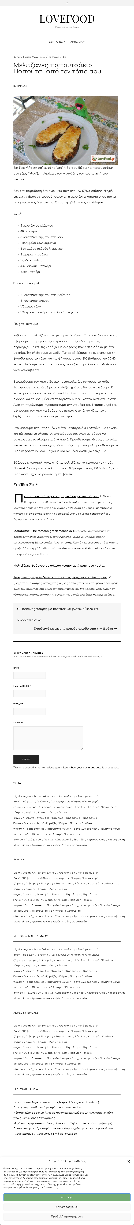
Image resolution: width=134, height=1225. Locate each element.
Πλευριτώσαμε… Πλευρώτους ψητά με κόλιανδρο (45, 1133)
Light (16, 796)
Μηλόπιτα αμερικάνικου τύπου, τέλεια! (38, 1123)
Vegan (27, 796)
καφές (57, 845)
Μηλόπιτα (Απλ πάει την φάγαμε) (91, 1123)
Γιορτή (76, 801)
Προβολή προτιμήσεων (67, 1216)
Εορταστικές (64, 807)
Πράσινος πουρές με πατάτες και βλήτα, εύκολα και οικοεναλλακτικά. (58, 614)
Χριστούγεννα (41, 845)
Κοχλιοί (30, 812)
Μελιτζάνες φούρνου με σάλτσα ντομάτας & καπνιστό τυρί (57, 565)
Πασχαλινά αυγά (58, 829)
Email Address (22, 686)
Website (18, 704)
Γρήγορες (32, 807)
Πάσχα (74, 823)
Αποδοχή (67, 1197)
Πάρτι (63, 823)
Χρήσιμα (77, 41)
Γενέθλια (42, 801)
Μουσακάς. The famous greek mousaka (42, 531)
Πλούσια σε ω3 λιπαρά (47, 834)
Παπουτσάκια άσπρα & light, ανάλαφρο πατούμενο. (61, 496)
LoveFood (67, 18)
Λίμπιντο (28, 818)
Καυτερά (94, 807)
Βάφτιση (29, 801)
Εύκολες (80, 807)
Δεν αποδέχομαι (67, 1207)
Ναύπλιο (58, 818)
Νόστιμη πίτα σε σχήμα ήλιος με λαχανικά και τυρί (46, 1112)
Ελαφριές (46, 807)
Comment (19, 722)
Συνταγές (57, 41)
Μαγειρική (38, 57)
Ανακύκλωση (67, 796)
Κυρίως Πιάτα (22, 57)
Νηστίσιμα (73, 818)
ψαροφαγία (79, 845)
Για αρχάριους (60, 801)
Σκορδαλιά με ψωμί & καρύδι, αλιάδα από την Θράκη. (75, 628)
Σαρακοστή (63, 840)
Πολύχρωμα (33, 840)
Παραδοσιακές (34, 829)
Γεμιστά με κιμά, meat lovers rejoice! (58, 1107)
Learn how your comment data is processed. (91, 767)
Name (17, 667)
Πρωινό (49, 840)
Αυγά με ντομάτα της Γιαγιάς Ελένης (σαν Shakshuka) (65, 1102)
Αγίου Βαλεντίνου (45, 796)
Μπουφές (43, 818)
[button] (129, 1161)
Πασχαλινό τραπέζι (84, 829)
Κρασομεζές (46, 812)
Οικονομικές (32, 823)
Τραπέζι (79, 840)
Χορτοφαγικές (96, 840)
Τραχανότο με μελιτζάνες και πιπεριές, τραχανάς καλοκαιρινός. (60, 577)
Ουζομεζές (49, 823)
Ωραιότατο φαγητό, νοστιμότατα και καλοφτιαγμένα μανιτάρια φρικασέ (60, 1128)
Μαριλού (22, 86)
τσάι (66, 845)
